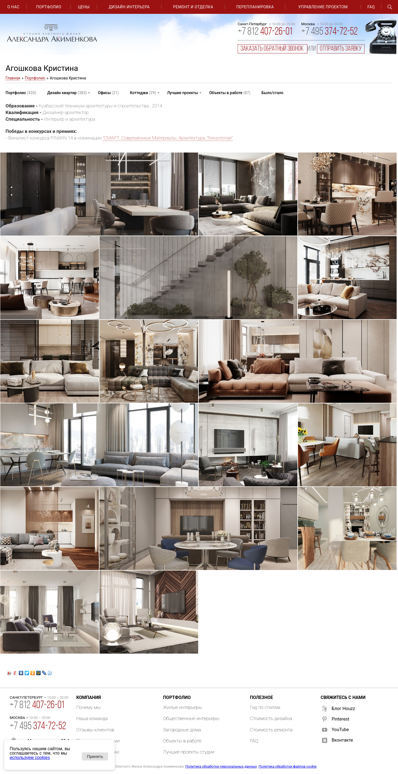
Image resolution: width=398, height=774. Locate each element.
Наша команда (92, 718)
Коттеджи (143, 93)
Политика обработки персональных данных (221, 766)
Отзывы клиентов (95, 729)
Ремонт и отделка (193, 7)
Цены (84, 7)
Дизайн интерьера (129, 7)
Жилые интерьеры (182, 707)
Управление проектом (323, 7)
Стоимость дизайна (271, 718)
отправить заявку (341, 48)
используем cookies (30, 757)
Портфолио (48, 7)
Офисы (108, 93)
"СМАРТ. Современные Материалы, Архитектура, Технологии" (168, 138)
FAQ (371, 7)
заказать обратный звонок (272, 48)
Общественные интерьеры (191, 718)
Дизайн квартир (67, 93)
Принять (95, 756)
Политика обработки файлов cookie (288, 766)
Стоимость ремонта (271, 729)
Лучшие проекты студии (188, 752)
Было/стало (272, 93)
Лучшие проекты (182, 93)
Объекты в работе (229, 93)
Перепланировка (255, 7)
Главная (13, 78)
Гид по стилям (265, 707)
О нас (13, 7)
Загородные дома (182, 729)
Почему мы (88, 707)
